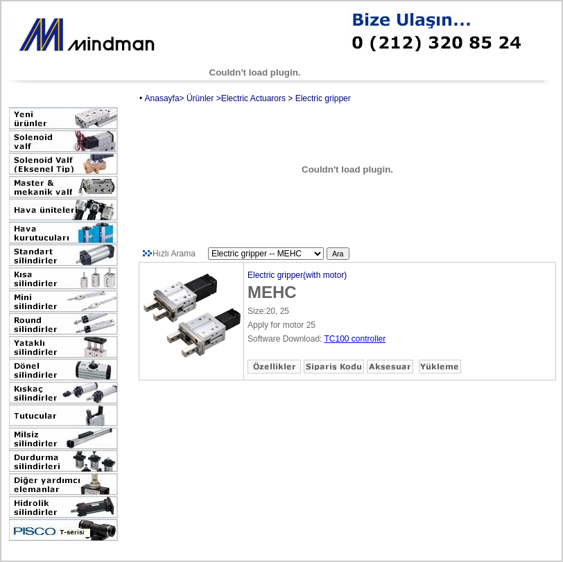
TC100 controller (355, 339)
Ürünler (200, 98)
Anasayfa (162, 98)
